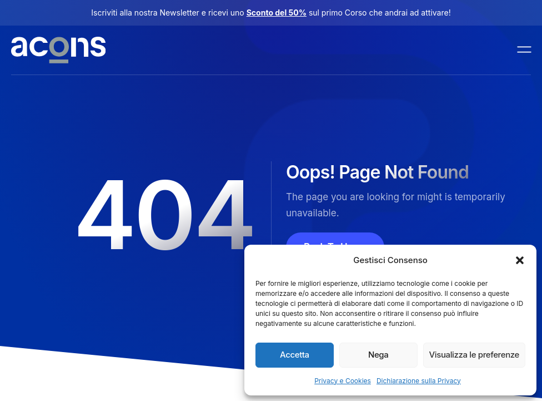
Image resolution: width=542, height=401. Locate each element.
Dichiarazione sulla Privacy (419, 381)
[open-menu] (525, 50)
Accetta (294, 354)
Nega (378, 354)
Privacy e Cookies (342, 381)
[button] (519, 260)
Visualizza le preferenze (474, 354)
